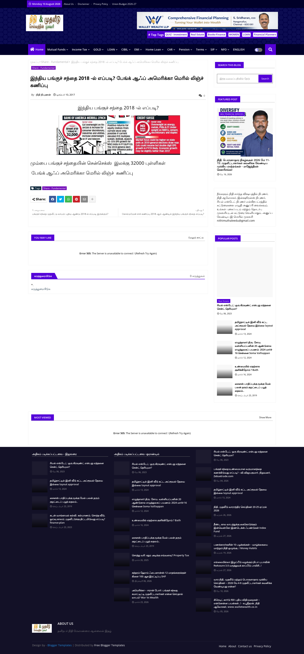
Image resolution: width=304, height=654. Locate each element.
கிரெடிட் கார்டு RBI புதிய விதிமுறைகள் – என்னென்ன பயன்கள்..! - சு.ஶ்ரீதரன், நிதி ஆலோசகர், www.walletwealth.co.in (237, 603)
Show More (265, 417)
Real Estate (197, 34)
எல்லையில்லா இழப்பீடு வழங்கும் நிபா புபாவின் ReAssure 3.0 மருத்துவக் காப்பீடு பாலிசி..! (242, 563)
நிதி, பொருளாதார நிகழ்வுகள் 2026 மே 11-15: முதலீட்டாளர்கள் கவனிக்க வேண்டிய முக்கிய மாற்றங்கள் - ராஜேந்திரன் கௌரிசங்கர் (243, 165)
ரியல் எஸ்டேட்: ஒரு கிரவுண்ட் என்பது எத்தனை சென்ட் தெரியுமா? (244, 306)
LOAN (246, 34)
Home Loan (153, 49)
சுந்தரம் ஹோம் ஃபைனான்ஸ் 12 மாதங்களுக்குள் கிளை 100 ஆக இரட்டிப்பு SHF (159, 574)
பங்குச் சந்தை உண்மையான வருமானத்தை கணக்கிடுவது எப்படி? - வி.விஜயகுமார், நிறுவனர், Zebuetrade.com (242, 472)
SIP (213, 49)
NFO (224, 49)
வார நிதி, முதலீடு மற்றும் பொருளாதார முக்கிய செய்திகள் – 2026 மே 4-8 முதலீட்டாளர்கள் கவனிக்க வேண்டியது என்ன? (243, 583)
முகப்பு (34, 62)
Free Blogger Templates (109, 645)
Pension (184, 49)
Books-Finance (216, 34)
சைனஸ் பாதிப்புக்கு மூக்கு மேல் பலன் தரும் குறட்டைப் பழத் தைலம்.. (253, 387)
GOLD (97, 49)
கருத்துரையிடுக (40, 289)
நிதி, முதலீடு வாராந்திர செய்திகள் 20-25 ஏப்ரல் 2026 (240, 508)
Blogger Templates (60, 645)
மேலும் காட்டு (196, 237)
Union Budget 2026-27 (124, 4)
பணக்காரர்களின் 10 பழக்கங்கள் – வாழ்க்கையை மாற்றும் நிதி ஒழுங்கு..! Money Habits (241, 546)
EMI (136, 49)
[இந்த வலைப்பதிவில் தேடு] (238, 78)
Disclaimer (84, 4)
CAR (170, 49)
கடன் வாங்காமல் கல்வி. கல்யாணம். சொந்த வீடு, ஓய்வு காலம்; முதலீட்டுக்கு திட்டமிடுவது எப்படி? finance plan (77, 519)
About (232, 646)
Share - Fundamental (54, 62)
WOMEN (234, 34)
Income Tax (79, 49)
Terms (200, 49)
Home (39, 49)
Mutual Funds (56, 49)
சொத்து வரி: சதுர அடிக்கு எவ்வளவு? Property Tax (160, 555)
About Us (69, 4)
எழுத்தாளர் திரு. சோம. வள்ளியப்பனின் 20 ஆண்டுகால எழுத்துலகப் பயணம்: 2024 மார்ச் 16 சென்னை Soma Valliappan (253, 348)
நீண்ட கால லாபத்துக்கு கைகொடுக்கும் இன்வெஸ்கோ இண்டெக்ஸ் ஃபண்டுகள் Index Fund (240, 528)
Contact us (245, 646)
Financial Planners (265, 34)
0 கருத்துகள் (197, 276)
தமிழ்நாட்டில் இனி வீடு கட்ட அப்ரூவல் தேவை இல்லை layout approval (254, 325)
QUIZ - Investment (176, 34)
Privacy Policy (101, 4)
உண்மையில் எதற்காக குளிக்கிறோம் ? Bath (247, 368)
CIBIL (124, 49)
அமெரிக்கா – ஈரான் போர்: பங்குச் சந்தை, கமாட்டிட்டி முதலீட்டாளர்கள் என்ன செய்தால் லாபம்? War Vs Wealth (157, 594)
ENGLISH (239, 49)
